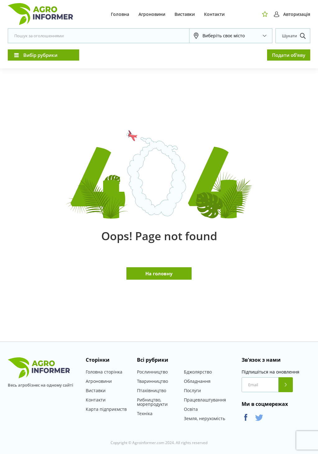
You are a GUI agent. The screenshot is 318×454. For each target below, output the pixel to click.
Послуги (192, 390)
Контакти (214, 14)
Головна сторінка (104, 372)
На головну (159, 273)
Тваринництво (152, 381)
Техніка (144, 413)
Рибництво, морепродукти (152, 402)
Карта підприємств (106, 409)
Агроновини (152, 14)
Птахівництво (151, 390)
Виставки (185, 14)
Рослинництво (152, 372)
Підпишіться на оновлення (270, 372)
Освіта (191, 409)
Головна (120, 14)
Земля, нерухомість (204, 418)
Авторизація (296, 14)
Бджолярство (198, 372)
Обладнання (197, 381)
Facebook (246, 417)
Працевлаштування (205, 400)
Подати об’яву (288, 55)
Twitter (259, 417)
